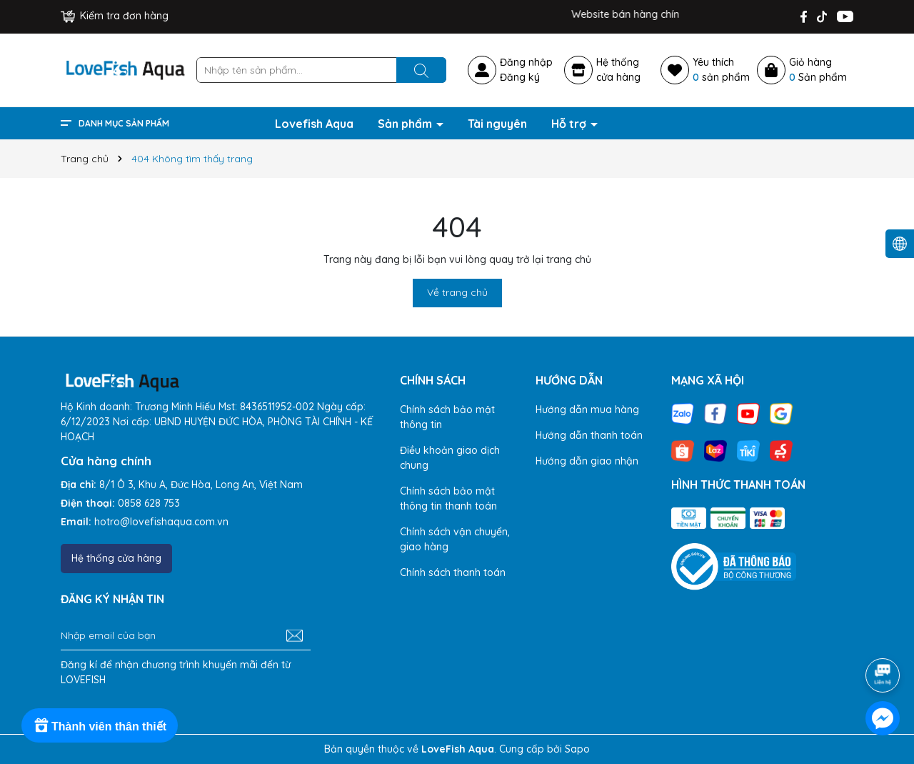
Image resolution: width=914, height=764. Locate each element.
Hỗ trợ (570, 123)
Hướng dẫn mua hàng (587, 409)
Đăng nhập (526, 62)
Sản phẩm (406, 123)
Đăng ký (520, 77)
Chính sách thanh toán (453, 572)
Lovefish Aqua (314, 123)
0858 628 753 (149, 503)
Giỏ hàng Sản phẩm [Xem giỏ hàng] (818, 70)
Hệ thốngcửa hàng (618, 70)
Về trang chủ (457, 292)
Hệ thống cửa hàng (116, 558)
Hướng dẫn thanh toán (589, 435)
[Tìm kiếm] (421, 70)
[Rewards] (99, 725)
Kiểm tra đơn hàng (115, 15)
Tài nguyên (497, 123)
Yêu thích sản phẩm (721, 70)
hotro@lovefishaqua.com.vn (161, 521)
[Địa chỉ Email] (186, 636)
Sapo (577, 749)
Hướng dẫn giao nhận (587, 461)
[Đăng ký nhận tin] (294, 636)
